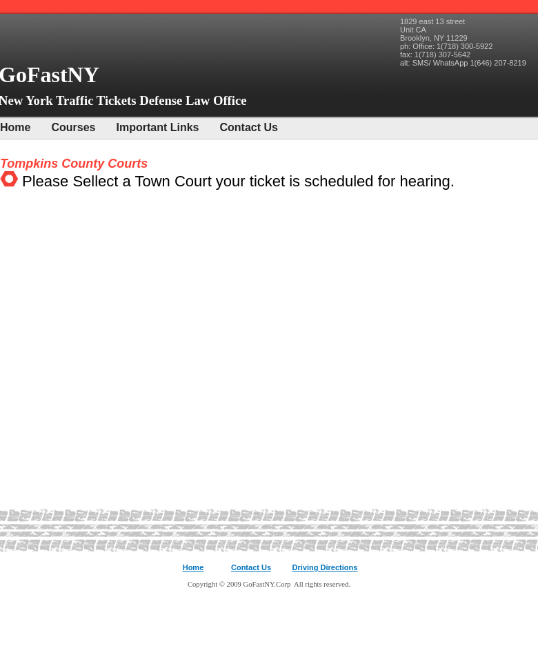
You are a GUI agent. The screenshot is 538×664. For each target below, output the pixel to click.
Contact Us (249, 127)
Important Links (157, 127)
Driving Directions (325, 567)
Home (15, 127)
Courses (73, 127)
